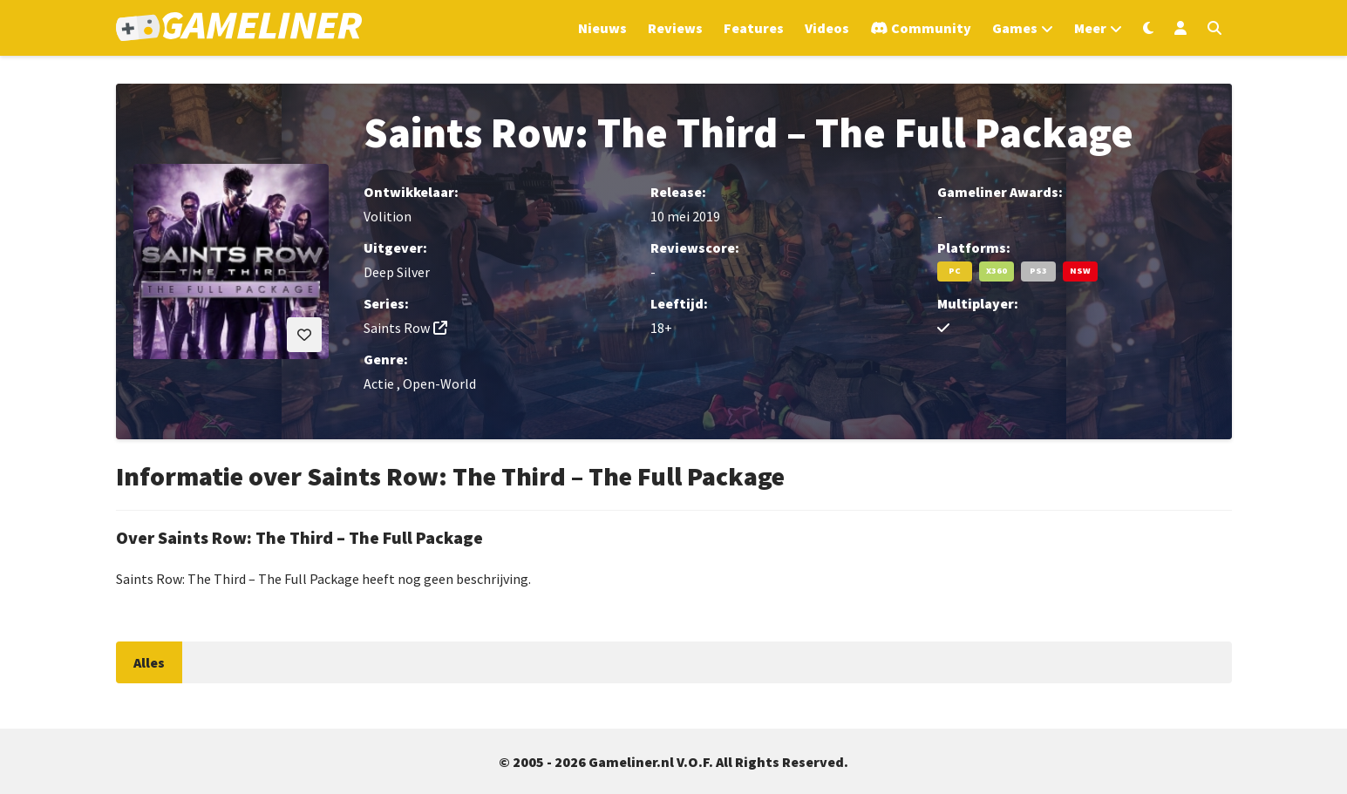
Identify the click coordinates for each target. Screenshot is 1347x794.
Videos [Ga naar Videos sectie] (827, 28)
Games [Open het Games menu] (1014, 28)
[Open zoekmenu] (1214, 28)
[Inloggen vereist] (304, 334)
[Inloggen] (1180, 28)
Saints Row (397, 327)
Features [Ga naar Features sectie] (754, 28)
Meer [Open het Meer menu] (1090, 28)
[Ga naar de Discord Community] (920, 27)
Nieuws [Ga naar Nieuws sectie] (602, 28)
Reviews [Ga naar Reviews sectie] (675, 28)
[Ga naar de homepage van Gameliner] (239, 28)
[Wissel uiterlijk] (1148, 27)
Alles (149, 662)
